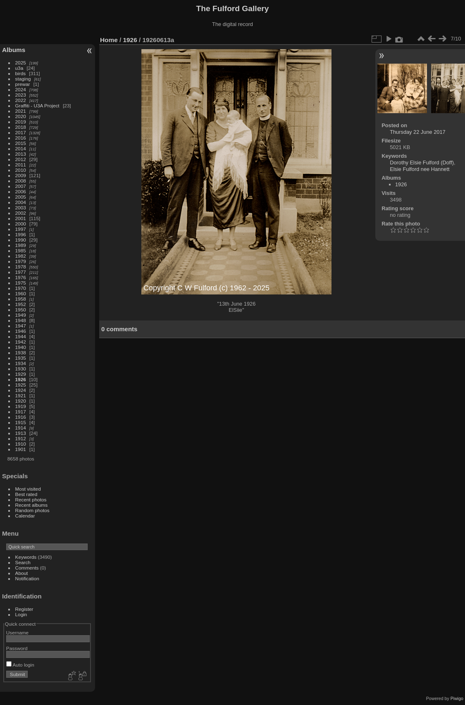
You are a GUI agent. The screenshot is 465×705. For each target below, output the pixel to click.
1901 (20, 449)
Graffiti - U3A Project (37, 105)
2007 (20, 186)
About (21, 573)
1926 (20, 379)
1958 (20, 298)
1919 (20, 406)
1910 (20, 443)
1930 (20, 368)
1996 (20, 234)
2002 (20, 213)
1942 (20, 341)
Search (23, 562)
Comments (27, 567)
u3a (19, 68)
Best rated (26, 494)
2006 (20, 191)
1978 (20, 266)
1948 (20, 320)
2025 (20, 62)
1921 (20, 395)
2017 (20, 132)
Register (24, 609)
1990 (20, 239)
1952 (20, 304)
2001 (20, 218)
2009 (20, 175)
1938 (20, 352)
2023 (20, 94)
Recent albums (31, 505)
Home (109, 39)
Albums (13, 49)
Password (17, 648)
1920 (20, 401)
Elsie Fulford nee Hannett (419, 169)
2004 (20, 202)
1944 (20, 336)
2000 (20, 223)
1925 (20, 384)
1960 (20, 293)
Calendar (25, 515)
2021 (20, 111)
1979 (20, 261)
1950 (20, 309)
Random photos (32, 510)
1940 (20, 347)
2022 (20, 100)
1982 (20, 256)
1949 (20, 315)
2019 (20, 121)
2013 (20, 154)
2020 (20, 116)
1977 (20, 272)
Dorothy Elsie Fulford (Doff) (422, 162)
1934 (20, 363)
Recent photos (31, 499)
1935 (20, 358)
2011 (20, 164)
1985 (20, 250)
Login (21, 614)
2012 (20, 159)
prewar (22, 84)
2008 (20, 180)
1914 (20, 427)
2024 (20, 89)
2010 (20, 170)
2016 (20, 137)
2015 (20, 143)
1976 (20, 277)
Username (17, 632)
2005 (20, 196)
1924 (20, 390)
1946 (20, 331)
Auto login (20, 664)
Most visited (28, 488)
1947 (20, 325)
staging (23, 78)
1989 (20, 245)
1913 (20, 433)
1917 (20, 411)
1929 (20, 374)
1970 (20, 288)
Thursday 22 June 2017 (417, 132)
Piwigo (457, 698)
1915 (20, 422)
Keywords (26, 557)
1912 (20, 438)
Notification (27, 578)
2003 (20, 207)
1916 (20, 417)
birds (20, 73)
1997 (20, 229)
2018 (20, 127)
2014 (20, 148)
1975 (20, 282)
